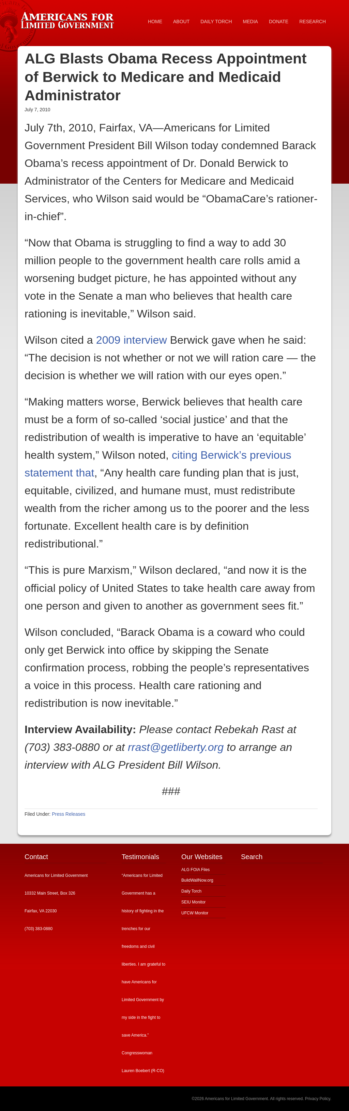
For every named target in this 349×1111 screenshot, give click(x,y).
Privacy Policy (317, 1098)
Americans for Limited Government (69, 19)
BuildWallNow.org (197, 880)
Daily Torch (191, 891)
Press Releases (68, 814)
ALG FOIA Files (195, 869)
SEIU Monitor (193, 902)
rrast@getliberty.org (176, 747)
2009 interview (131, 340)
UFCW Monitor (194, 913)
